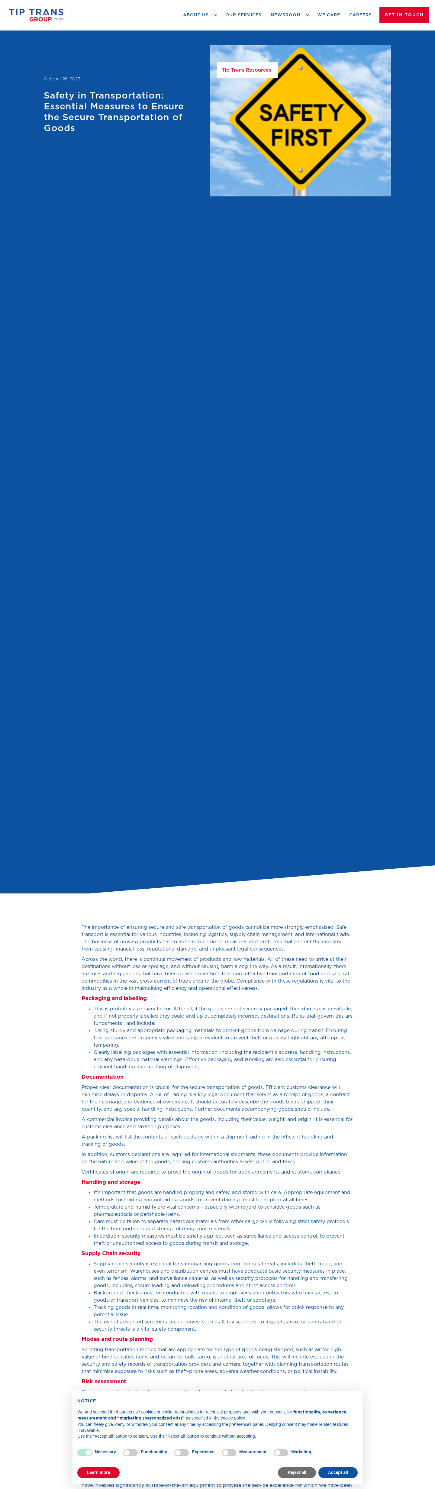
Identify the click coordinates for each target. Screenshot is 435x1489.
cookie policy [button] (233, 1418)
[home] (36, 15)
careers (360, 15)
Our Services (243, 15)
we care (328, 15)
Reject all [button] (297, 1472)
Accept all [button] (338, 1472)
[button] (200, 15)
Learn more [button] (98, 1472)
